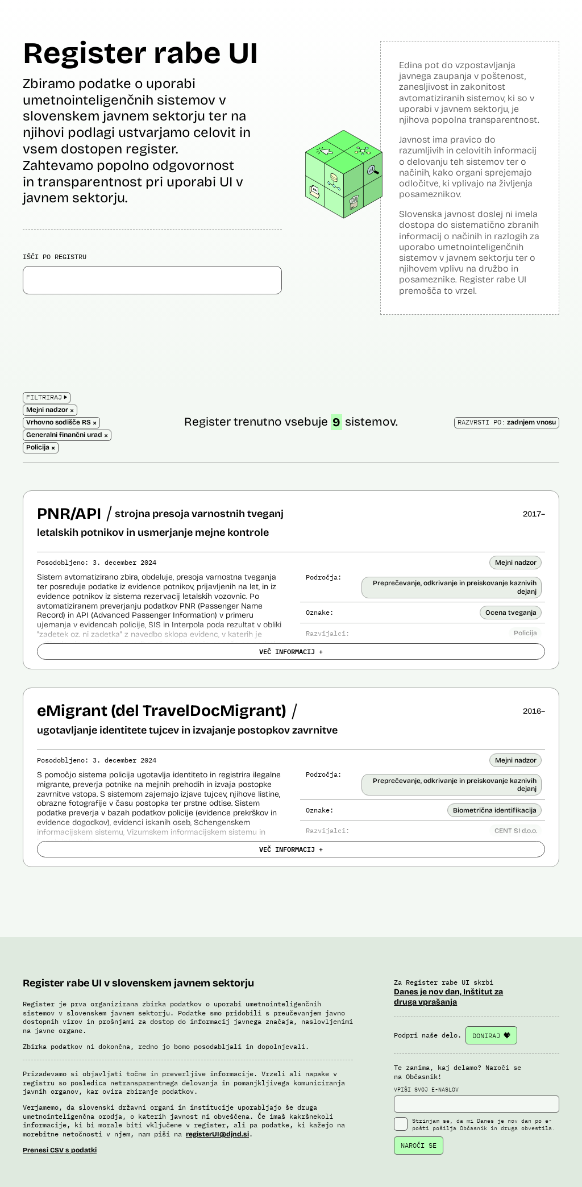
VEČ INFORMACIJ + (291, 651)
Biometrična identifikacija (495, 810)
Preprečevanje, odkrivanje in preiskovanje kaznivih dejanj (455, 587)
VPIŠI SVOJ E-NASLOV (476, 1099)
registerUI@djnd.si (217, 1134)
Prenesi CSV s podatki (60, 1150)
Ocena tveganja (511, 613)
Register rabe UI (140, 53)
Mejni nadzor (516, 563)
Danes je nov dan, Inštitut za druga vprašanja (448, 997)
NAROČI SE (418, 1145)
